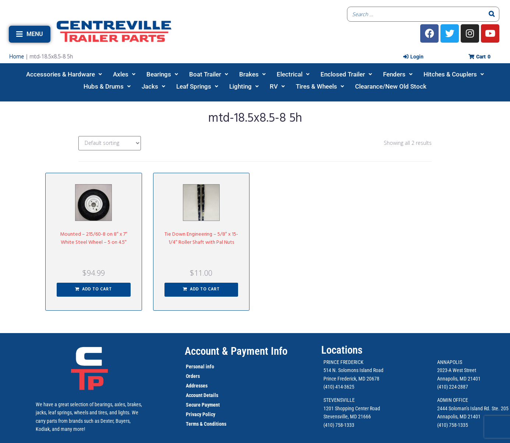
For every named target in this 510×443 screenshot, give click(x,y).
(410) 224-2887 (452, 387)
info (209, 366)
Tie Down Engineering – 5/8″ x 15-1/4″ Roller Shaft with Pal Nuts (201, 238)
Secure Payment (203, 405)
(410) (442, 425)
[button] (29, 34)
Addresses (197, 386)
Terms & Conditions (206, 424)
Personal (195, 366)
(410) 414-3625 (338, 387)
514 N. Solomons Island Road (353, 370)
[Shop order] (109, 143)
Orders (193, 376)
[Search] (491, 14)
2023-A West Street (456, 370)
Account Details (202, 395)
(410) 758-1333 (338, 425)
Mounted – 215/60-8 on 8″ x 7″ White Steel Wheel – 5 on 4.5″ (93, 238)
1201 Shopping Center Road (351, 408)
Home (16, 56)
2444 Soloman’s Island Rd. (463, 408)
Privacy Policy (200, 414)
